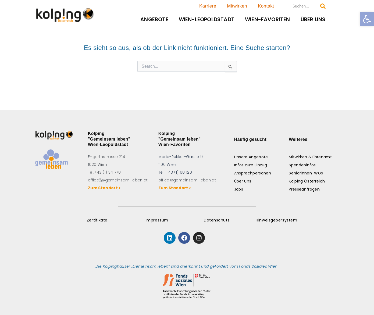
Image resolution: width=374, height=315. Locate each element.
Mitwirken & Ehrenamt (310, 157)
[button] (367, 19)
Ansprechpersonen (252, 173)
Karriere (207, 6)
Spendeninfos (302, 165)
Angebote (154, 19)
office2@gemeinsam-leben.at (118, 180)
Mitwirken (237, 6)
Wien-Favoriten (267, 19)
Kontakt (266, 6)
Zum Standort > (105, 188)
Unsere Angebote (251, 157)
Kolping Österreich (307, 181)
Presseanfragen (304, 189)
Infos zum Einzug (250, 165)
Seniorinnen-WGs (306, 173)
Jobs (238, 189)
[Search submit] (323, 6)
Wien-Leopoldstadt (206, 19)
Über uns (313, 19)
